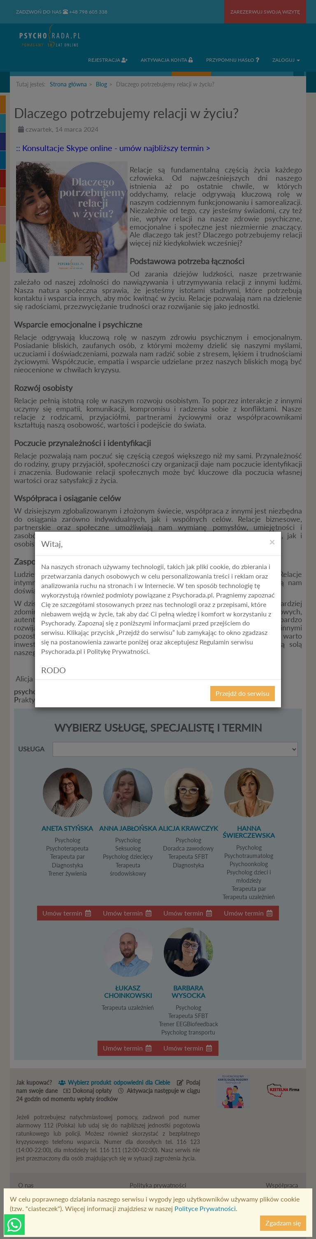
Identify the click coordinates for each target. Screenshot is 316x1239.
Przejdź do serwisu (243, 693)
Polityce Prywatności (205, 1208)
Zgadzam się (283, 1223)
